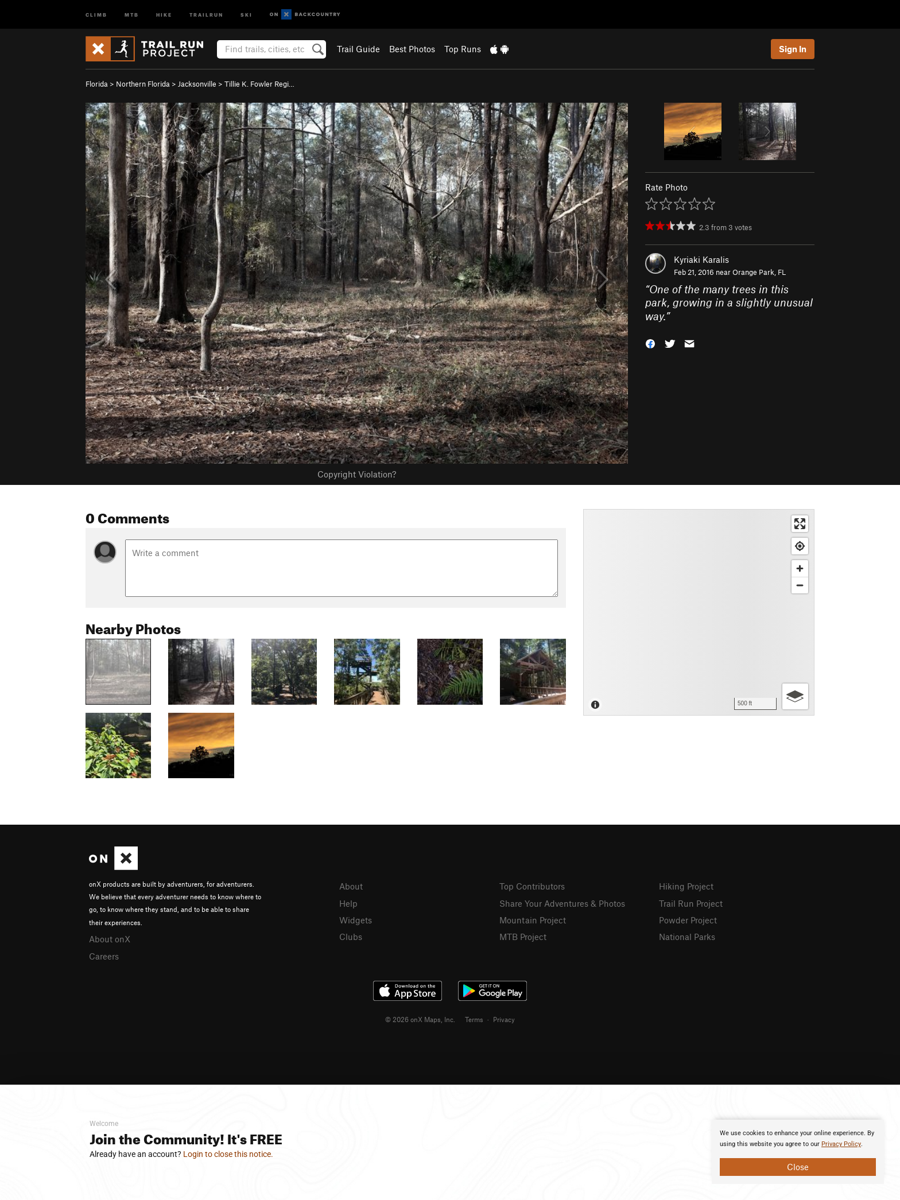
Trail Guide (358, 49)
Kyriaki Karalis (701, 259)
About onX (109, 939)
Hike (164, 14)
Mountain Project (532, 920)
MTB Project (522, 936)
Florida (97, 83)
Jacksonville (197, 83)
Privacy (504, 1019)
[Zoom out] (800, 585)
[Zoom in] (800, 568)
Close (798, 1167)
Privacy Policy (841, 1144)
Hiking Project (686, 886)
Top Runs (462, 49)
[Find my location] (800, 546)
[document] (798, 1152)
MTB (132, 14)
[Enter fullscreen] (800, 523)
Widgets (355, 920)
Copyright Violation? (356, 474)
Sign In (792, 49)
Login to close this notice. (228, 1154)
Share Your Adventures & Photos (562, 903)
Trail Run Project (691, 903)
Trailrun (206, 14)
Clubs (350, 936)
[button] (650, 342)
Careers (104, 956)
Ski (246, 14)
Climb (96, 14)
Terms (474, 1019)
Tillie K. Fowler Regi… (259, 83)
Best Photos (412, 49)
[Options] (795, 696)
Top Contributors (532, 886)
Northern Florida (143, 83)
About (351, 886)
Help (348, 903)
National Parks (687, 936)
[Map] (699, 612)
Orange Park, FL (759, 272)
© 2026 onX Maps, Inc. (420, 1019)
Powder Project (688, 920)
